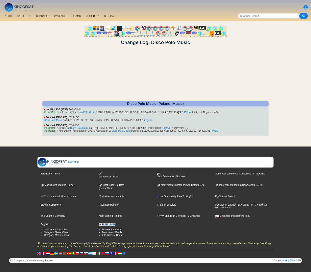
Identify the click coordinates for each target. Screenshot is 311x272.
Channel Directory (166, 204)
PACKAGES (60, 16)
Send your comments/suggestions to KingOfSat (240, 173)
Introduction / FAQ (50, 173)
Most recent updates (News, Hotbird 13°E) (181, 185)
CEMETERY (92, 16)
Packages (220, 204)
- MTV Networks (258, 204)
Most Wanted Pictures (110, 216)
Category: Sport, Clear (56, 229)
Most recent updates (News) (57, 185)
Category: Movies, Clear (57, 235)
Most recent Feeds (112, 232)
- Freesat (225, 207)
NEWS (8, 16)
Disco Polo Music (86, 112)
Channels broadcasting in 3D (232, 216)
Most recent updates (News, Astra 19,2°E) (239, 185)
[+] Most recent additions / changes (59, 196)
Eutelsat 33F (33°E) (56, 117)
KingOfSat (290, 260)
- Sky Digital (242, 204)
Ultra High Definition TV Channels (178, 216)
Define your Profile (108, 175)
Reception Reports (108, 204)
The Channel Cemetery (53, 216)
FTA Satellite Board (112, 235)
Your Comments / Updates (171, 175)
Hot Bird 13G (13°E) (57, 109)
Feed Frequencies (111, 229)
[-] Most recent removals (111, 196)
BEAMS (76, 16)
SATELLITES (24, 16)
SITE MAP (109, 16)
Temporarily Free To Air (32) (175, 196)
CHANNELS (42, 16)
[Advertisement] (155, 73)
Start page (58, 162)
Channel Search (225, 196)
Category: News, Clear (56, 232)
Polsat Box (49, 112)
